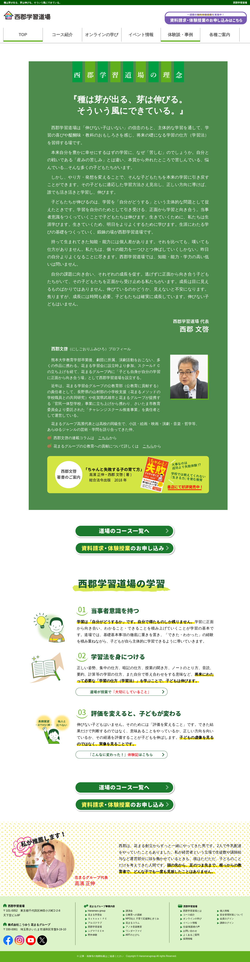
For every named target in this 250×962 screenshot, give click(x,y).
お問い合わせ (190, 931)
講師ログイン (227, 923)
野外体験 (92, 935)
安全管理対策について (231, 914)
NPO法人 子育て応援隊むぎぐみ (142, 918)
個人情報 (224, 910)
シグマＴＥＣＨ (96, 931)
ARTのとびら (133, 935)
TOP (23, 34)
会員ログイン (227, 918)
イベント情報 (140, 34)
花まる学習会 (95, 914)
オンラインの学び (101, 34)
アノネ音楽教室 (134, 926)
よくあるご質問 (191, 935)
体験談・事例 (180, 34)
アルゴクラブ (95, 923)
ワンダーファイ (134, 931)
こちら (103, 438)
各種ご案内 (219, 34)
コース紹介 (62, 34)
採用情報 (187, 938)
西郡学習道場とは (192, 910)
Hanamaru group (97, 910)
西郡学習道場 (95, 926)
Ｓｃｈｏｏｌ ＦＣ (97, 918)
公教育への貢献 (134, 914)
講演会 (129, 910)
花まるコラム (133, 923)
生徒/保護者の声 (191, 926)
